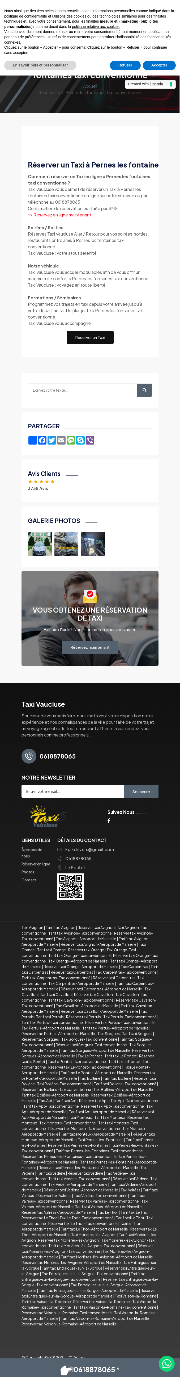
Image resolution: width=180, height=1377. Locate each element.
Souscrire (141, 791)
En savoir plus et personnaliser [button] (40, 65)
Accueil (90, 86)
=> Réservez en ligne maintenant (59, 214)
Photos (28, 871)
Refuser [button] (125, 65)
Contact (29, 879)
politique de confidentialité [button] (25, 16)
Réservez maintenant (90, 647)
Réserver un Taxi (90, 337)
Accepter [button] (159, 65)
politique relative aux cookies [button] (95, 26)
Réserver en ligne (36, 863)
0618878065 (74, 858)
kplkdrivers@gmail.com (85, 849)
